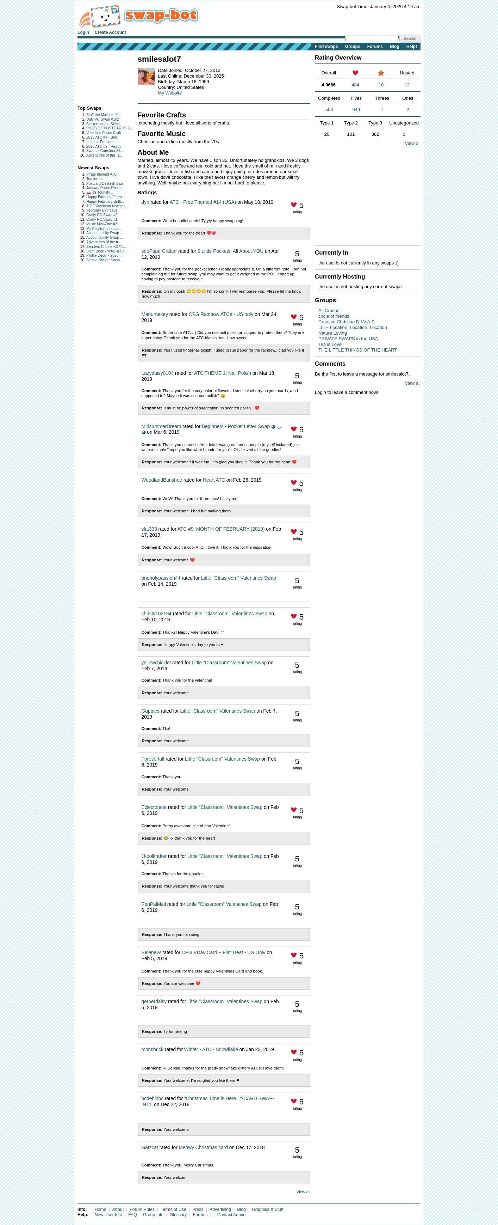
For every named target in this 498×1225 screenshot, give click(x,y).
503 (329, 109)
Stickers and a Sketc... (104, 124)
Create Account (110, 32)
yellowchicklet (156, 662)
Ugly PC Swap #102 (102, 119)
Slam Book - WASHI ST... (106, 251)
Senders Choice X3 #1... (106, 247)
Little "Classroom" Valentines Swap (238, 578)
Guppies (151, 711)
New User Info (108, 1214)
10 (381, 84)
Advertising (220, 1209)
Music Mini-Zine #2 (101, 224)
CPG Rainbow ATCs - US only (221, 314)
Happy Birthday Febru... (105, 197)
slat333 (149, 529)
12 (407, 84)
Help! (411, 46)
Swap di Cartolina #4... (104, 151)
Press (198, 1209)
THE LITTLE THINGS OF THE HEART (357, 350)
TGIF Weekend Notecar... (107, 206)
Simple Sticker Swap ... (105, 260)
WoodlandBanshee (162, 480)
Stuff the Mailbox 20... (104, 115)
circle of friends (333, 316)
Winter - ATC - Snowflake (211, 1049)
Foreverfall (153, 759)
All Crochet (329, 310)
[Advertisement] (99, 76)
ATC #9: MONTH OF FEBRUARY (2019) (221, 529)
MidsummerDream (161, 426)
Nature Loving (332, 333)
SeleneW (151, 952)
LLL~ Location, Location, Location (352, 327)
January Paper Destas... (105, 188)
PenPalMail (154, 904)
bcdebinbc (153, 1098)
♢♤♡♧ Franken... (101, 142)
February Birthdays (101, 210)
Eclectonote (154, 807)
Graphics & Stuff (268, 1209)
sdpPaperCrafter (159, 251)
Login (83, 32)
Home (100, 1209)
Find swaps (326, 46)
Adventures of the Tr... (104, 155)
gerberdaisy (154, 1001)
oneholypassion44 (161, 578)
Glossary (178, 1214)
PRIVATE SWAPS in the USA (348, 338)
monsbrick (153, 1049)
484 (355, 84)
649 (356, 109)
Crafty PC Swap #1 (101, 219)
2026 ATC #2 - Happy (103, 146)
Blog (394, 46)
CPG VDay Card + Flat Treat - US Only (223, 952)
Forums (375, 46)
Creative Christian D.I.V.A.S (346, 321)
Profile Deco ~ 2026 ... (104, 255)
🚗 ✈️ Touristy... (99, 192)
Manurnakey (155, 314)
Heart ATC (214, 480)
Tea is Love (330, 344)
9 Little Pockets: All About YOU (230, 251)
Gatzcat (150, 1147)
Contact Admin (231, 1214)
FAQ (132, 1214)
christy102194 (157, 613)
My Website (170, 93)
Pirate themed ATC (101, 174)
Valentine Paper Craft (103, 133)
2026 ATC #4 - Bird (101, 137)
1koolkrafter (154, 856)
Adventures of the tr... (103, 242)
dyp (145, 202)
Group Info (153, 1214)
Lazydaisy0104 (158, 373)
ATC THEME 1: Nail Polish (222, 373)
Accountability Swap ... (104, 233)
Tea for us (94, 179)
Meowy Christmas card (203, 1147)
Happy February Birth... (105, 201)
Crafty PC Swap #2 (101, 215)
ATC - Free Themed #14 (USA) (203, 202)
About (118, 1209)
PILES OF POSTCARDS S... (109, 128)
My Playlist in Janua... (104, 229)
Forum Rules (142, 1209)
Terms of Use (173, 1209)
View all (303, 1192)
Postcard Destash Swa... (106, 183)
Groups (352, 46)
